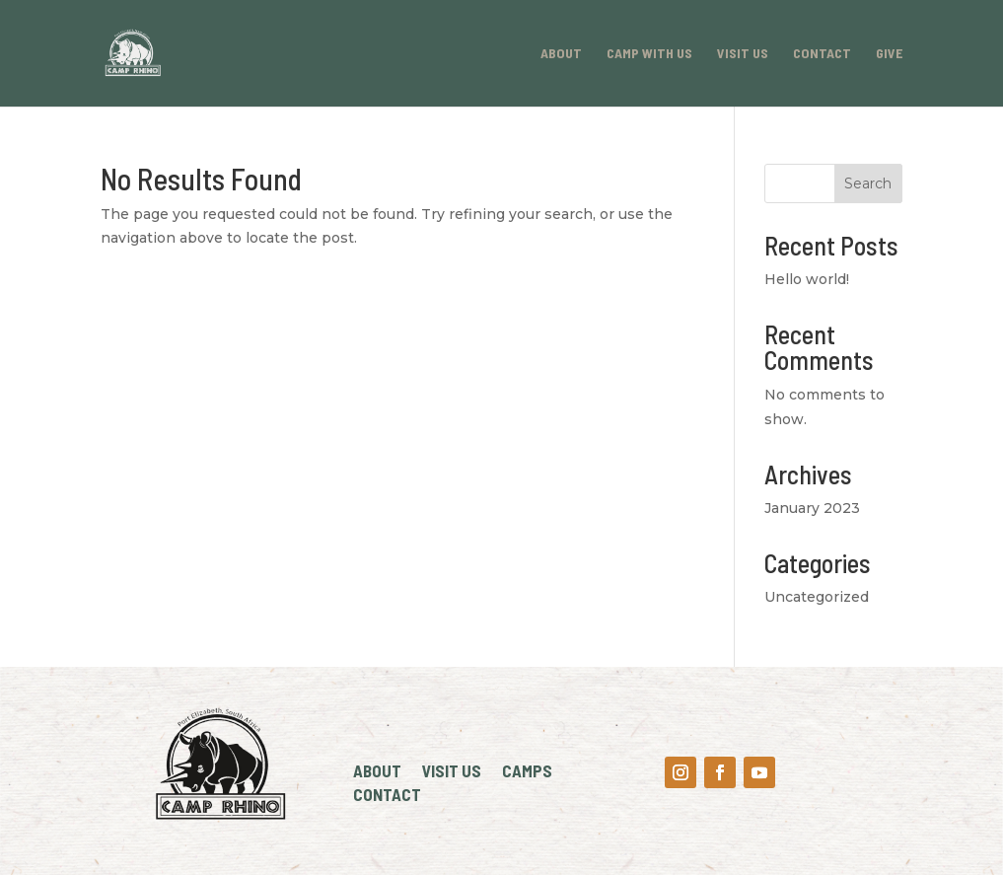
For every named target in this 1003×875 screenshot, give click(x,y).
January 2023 (812, 508)
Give (889, 53)
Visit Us (742, 53)
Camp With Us (649, 53)
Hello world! (806, 279)
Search (868, 183)
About (561, 53)
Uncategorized (816, 597)
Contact (822, 53)
